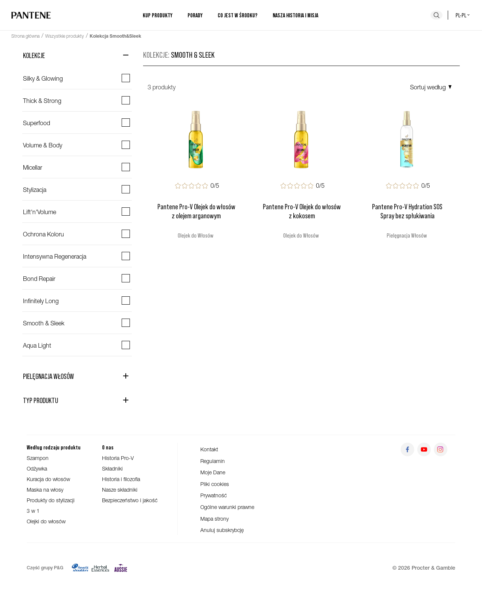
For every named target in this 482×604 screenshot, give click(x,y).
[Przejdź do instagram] (440, 449)
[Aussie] (121, 567)
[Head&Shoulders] (80, 567)
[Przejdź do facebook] (407, 449)
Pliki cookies (214, 484)
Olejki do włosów (46, 521)
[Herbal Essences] (100, 567)
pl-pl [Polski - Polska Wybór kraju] (463, 14)
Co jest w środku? (238, 15)
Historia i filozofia (121, 479)
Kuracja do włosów (48, 479)
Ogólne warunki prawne (227, 507)
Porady (195, 15)
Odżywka (37, 468)
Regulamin (212, 461)
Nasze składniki (119, 489)
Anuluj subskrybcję (222, 530)
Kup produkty (157, 15)
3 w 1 (33, 510)
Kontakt (209, 449)
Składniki (112, 468)
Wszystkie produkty (64, 36)
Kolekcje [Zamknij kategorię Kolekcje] (34, 55)
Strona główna (25, 36)
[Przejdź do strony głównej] (31, 15)
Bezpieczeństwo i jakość (129, 500)
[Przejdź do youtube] (424, 449)
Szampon (38, 458)
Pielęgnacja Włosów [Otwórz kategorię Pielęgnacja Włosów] (48, 375)
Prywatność (213, 495)
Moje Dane (212, 472)
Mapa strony (214, 518)
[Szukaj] (436, 15)
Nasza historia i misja (295, 15)
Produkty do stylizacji (51, 500)
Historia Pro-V (118, 458)
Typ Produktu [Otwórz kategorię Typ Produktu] (40, 400)
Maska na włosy (45, 489)
